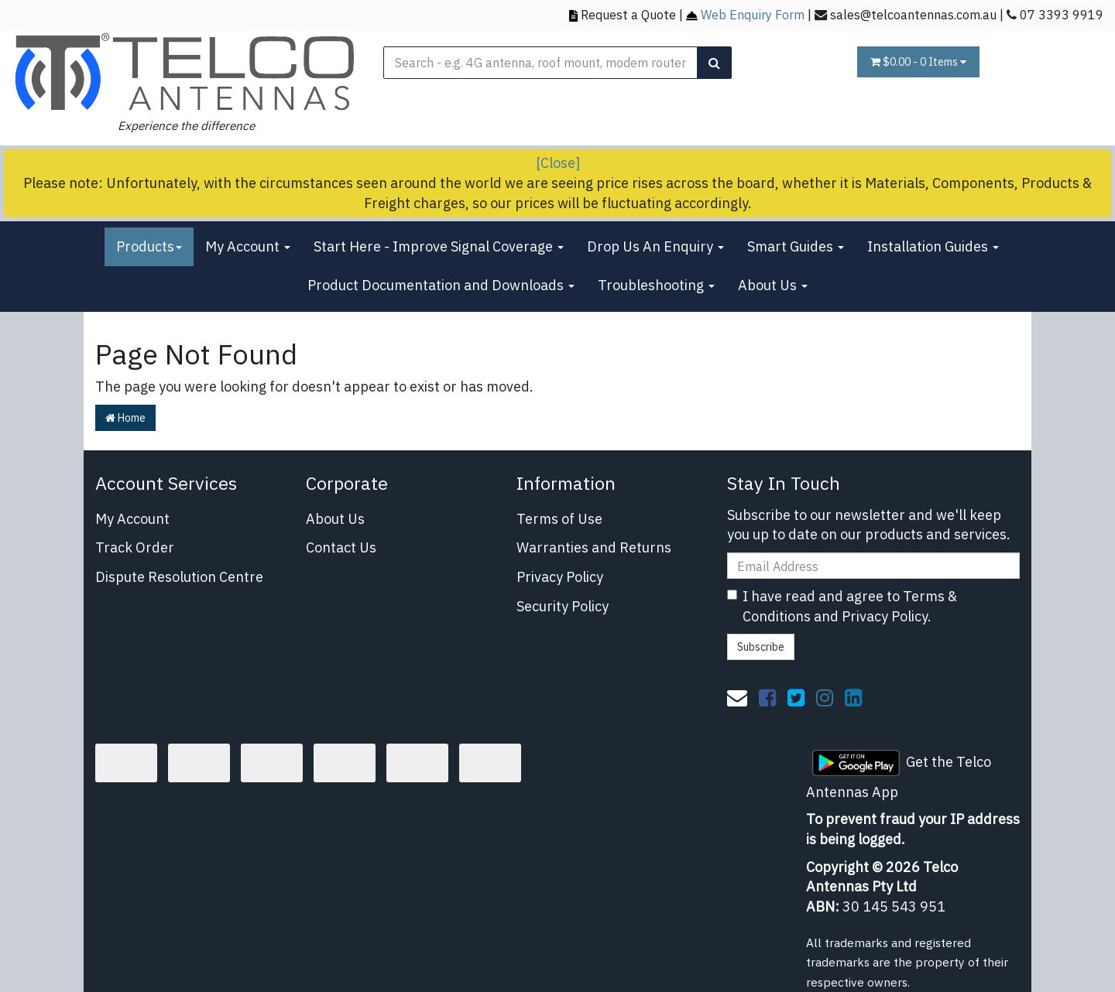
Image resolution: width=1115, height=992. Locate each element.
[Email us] (737, 697)
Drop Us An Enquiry (655, 246)
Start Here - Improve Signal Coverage (439, 246)
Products (149, 246)
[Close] (558, 163)
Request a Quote (628, 14)
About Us (773, 285)
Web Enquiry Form (753, 14)
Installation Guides (933, 246)
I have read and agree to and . (842, 606)
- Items (918, 62)
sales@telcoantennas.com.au (913, 14)
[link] (767, 697)
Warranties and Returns (593, 547)
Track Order (134, 547)
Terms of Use (559, 519)
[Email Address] (873, 565)
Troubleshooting (656, 285)
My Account (247, 246)
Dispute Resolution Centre (179, 577)
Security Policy (562, 606)
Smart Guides (795, 246)
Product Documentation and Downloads (441, 285)
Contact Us (341, 547)
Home (125, 418)
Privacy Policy (559, 577)
